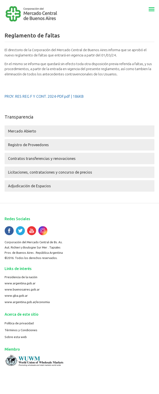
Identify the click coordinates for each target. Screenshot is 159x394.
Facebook (9, 230)
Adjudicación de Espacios (29, 186)
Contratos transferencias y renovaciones (42, 158)
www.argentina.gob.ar (20, 283)
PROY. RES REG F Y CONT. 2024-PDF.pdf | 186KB (44, 96)
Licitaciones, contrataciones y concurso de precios (50, 172)
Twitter (20, 230)
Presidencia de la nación (21, 277)
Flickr (42, 230)
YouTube (31, 230)
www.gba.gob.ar (16, 295)
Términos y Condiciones (21, 330)
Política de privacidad (19, 323)
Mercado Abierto (22, 131)
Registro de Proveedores (28, 145)
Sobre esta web (16, 337)
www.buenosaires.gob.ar (22, 289)
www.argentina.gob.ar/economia (27, 302)
